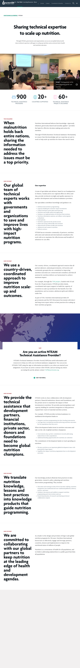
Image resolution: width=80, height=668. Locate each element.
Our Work (21, 7)
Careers (52, 3)
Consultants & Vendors (59, 7)
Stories (46, 3)
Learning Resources (29, 7)
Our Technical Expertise (11, 22)
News (39, 3)
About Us (15, 7)
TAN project (56, 288)
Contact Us (69, 7)
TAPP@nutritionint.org (51, 376)
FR (77, 3)
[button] (73, 7)
